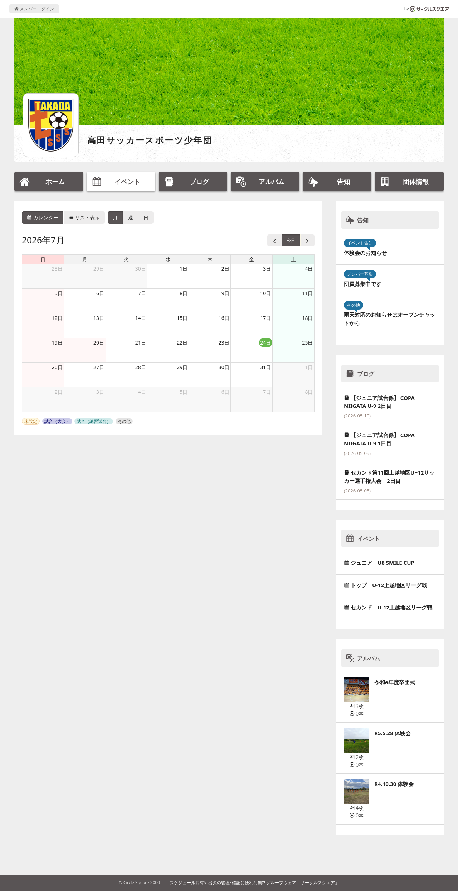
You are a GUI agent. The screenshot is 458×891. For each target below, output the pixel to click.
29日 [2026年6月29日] (98, 268)
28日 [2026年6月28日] (57, 268)
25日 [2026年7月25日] (307, 342)
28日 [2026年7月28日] (140, 367)
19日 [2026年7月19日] (57, 342)
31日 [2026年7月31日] (265, 367)
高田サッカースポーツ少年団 (149, 140)
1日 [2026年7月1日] (183, 268)
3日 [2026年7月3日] (267, 268)
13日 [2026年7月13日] (98, 318)
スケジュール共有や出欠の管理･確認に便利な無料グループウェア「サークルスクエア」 (254, 883)
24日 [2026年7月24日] (265, 342)
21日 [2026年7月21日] (140, 342)
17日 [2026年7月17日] (265, 318)
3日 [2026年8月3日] (100, 391)
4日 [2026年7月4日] (309, 268)
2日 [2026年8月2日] (59, 391)
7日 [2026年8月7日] (267, 391)
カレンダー (42, 217)
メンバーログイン (34, 9)
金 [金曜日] (251, 259)
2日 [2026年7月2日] (225, 268)
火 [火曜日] (126, 259)
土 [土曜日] (293, 259)
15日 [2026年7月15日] (182, 318)
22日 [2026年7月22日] (182, 342)
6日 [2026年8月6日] (225, 391)
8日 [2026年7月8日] (183, 293)
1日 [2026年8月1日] (309, 367)
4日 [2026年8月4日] (142, 391)
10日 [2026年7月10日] (265, 293)
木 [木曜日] (210, 259)
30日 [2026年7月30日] (224, 367)
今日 (291, 240)
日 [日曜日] (42, 259)
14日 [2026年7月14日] (140, 318)
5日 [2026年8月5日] (183, 391)
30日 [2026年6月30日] (140, 268)
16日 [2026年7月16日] (224, 318)
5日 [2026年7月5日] (59, 293)
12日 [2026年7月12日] (57, 318)
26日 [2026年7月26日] (57, 367)
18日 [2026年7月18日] (307, 318)
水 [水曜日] (168, 259)
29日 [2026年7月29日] (182, 367)
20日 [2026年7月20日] (98, 342)
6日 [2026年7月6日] (100, 293)
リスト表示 (84, 217)
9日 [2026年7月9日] (225, 293)
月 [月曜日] (84, 259)
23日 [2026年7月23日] (224, 342)
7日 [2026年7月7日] (142, 293)
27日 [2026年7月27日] (98, 367)
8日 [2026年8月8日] (309, 391)
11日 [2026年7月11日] (307, 293)
